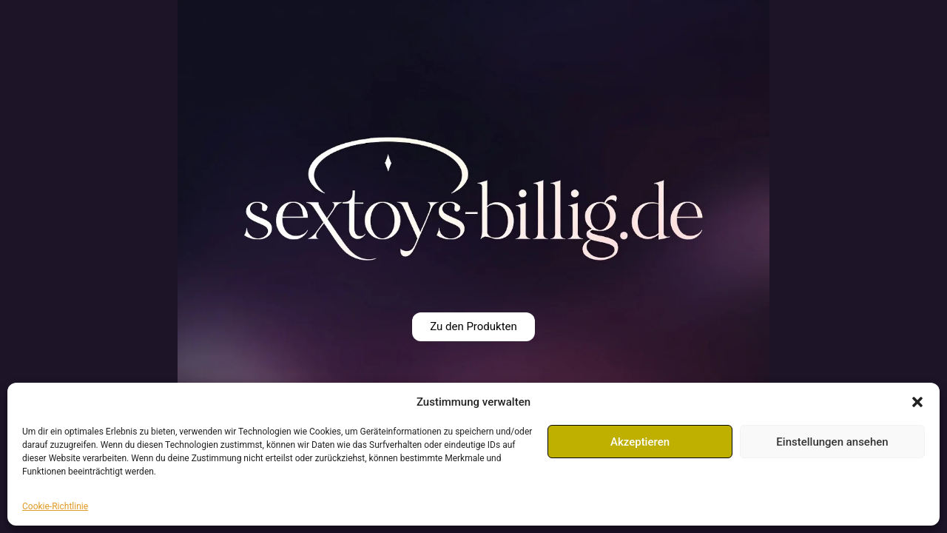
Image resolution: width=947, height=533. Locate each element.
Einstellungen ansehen (832, 442)
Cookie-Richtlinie (55, 506)
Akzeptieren (640, 442)
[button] (917, 402)
